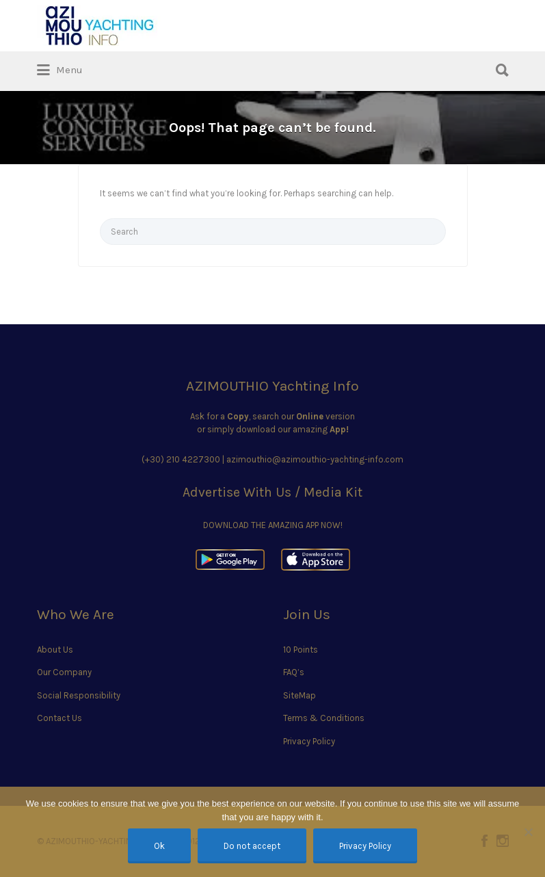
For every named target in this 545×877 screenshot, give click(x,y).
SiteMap (299, 695)
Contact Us (59, 718)
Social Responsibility (78, 695)
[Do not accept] (528, 832)
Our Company (64, 672)
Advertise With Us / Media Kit (272, 492)
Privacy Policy (309, 741)
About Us (55, 649)
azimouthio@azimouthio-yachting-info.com (314, 459)
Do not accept (252, 846)
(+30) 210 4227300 (181, 459)
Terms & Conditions (323, 718)
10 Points (300, 649)
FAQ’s (293, 672)
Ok (159, 846)
